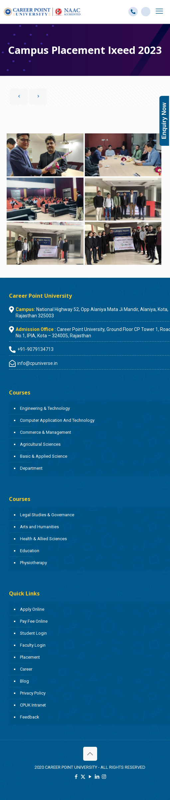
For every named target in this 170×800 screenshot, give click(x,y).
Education (29, 550)
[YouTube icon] (89, 777)
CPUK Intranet (33, 705)
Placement (30, 657)
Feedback (29, 717)
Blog (24, 681)
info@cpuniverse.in (37, 363)
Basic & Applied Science (43, 456)
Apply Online (32, 609)
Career (26, 669)
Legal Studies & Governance (47, 514)
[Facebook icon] (76, 777)
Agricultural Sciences (40, 444)
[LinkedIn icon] (96, 777)
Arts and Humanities (39, 526)
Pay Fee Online (34, 621)
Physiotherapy (33, 562)
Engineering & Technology (45, 408)
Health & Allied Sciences (43, 538)
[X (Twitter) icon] (83, 777)
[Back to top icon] (90, 754)
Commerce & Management (45, 432)
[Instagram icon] (103, 777)
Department (31, 468)
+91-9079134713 (35, 349)
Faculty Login (33, 645)
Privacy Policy (33, 693)
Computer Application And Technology (57, 420)
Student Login (33, 633)
